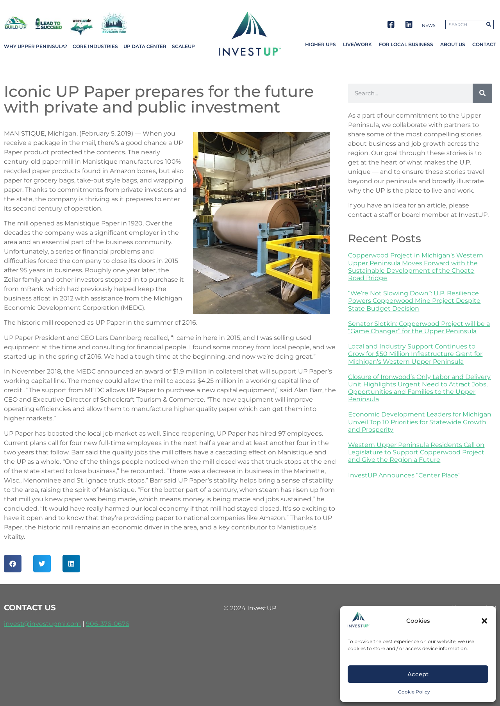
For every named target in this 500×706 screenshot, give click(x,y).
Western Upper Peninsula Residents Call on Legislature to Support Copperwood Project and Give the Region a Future (416, 452)
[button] (484, 621)
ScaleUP (183, 46)
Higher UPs (320, 44)
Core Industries (95, 46)
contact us (30, 607)
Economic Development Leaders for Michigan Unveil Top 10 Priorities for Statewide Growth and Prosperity (419, 422)
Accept (418, 674)
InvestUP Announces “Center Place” (405, 475)
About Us (452, 44)
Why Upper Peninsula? (35, 46)
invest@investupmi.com (42, 623)
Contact (484, 44)
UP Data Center (144, 46)
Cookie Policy (414, 692)
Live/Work (357, 44)
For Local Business (406, 44)
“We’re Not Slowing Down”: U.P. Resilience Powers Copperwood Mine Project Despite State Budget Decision (414, 301)
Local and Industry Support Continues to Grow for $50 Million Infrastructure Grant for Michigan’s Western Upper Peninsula (415, 354)
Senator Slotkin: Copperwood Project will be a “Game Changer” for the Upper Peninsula (419, 327)
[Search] (482, 93)
